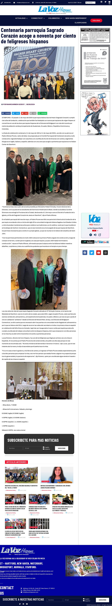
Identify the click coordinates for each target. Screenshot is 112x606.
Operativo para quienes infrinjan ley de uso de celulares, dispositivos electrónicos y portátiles (62, 508)
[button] (6, 113)
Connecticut (38, 18)
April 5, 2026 (69, 512)
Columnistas (55, 18)
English (46, 447)
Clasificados (81, 22)
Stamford (9, 481)
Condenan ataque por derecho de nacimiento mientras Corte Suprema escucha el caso (38, 508)
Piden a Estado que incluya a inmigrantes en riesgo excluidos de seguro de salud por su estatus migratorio (15, 508)
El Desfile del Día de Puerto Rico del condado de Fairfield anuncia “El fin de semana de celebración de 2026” (15, 533)
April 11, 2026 (11, 514)
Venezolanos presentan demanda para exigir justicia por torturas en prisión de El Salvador (39, 533)
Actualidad (21, 18)
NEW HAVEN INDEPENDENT (75, 18)
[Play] (90, 234)
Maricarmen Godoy (11, 490)
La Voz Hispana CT (10, 537)
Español (47, 449)
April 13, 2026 (22, 490)
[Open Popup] (99, 234)
